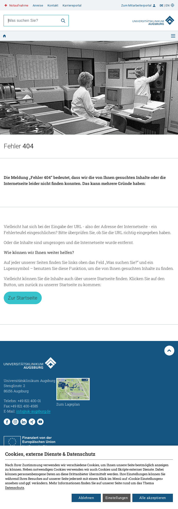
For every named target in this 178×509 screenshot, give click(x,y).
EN (167, 5)
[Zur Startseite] (153, 16)
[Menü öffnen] (173, 36)
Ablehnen (86, 498)
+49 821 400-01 (29, 400)
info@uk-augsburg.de (33, 411)
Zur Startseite (22, 298)
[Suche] (63, 20)
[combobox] (31, 20)
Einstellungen (116, 498)
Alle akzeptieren (152, 498)
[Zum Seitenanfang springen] (169, 351)
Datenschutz (14, 487)
